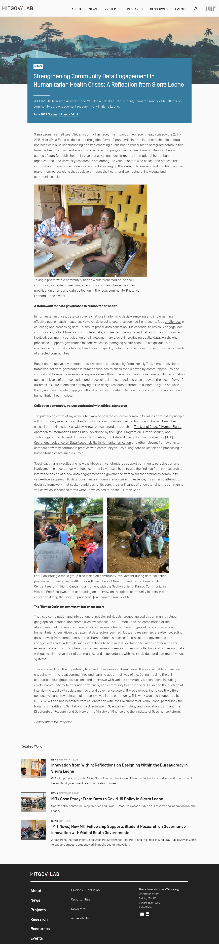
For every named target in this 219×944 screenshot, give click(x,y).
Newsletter (78, 909)
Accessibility (80, 918)
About (76, 9)
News (93, 9)
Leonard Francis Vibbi (63, 114)
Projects (112, 9)
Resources (159, 9)
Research (135, 9)
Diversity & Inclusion (85, 890)
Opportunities (80, 899)
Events (180, 9)
